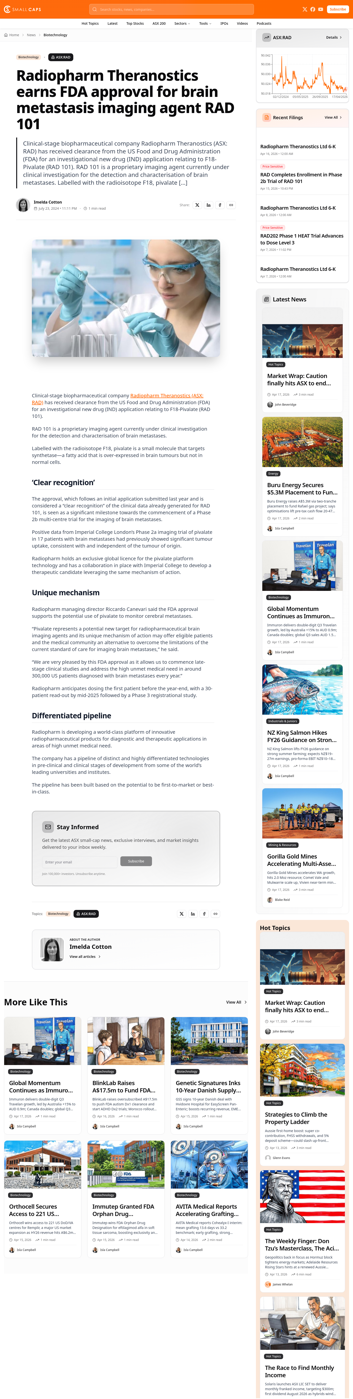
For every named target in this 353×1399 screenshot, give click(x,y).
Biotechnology (28, 57)
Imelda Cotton (48, 202)
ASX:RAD (61, 57)
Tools (205, 23)
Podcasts (264, 23)
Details (334, 37)
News (31, 35)
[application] (302, 77)
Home (11, 35)
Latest (113, 23)
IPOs (224, 23)
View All (237, 1002)
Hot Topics (90, 23)
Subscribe (338, 9)
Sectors (182, 23)
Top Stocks (135, 23)
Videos (242, 23)
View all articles (85, 956)
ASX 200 (159, 23)
